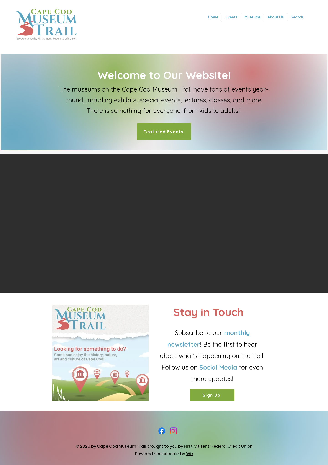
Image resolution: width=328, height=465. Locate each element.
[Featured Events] (164, 131)
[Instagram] (173, 431)
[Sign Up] (212, 395)
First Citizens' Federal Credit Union (218, 446)
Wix (189, 454)
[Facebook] (162, 431)
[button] (164, 223)
